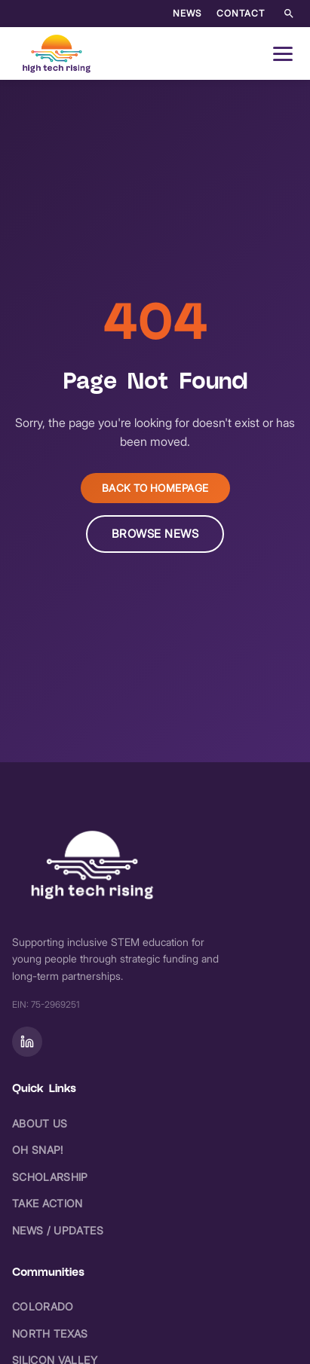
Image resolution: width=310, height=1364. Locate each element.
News (187, 13)
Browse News (155, 533)
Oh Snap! (37, 1149)
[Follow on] (27, 1042)
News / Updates (57, 1230)
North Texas (50, 1333)
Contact (240, 13)
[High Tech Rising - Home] (57, 53)
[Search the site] (289, 14)
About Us (40, 1123)
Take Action (47, 1203)
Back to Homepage (155, 488)
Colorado (43, 1306)
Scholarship (50, 1176)
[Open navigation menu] (283, 53)
